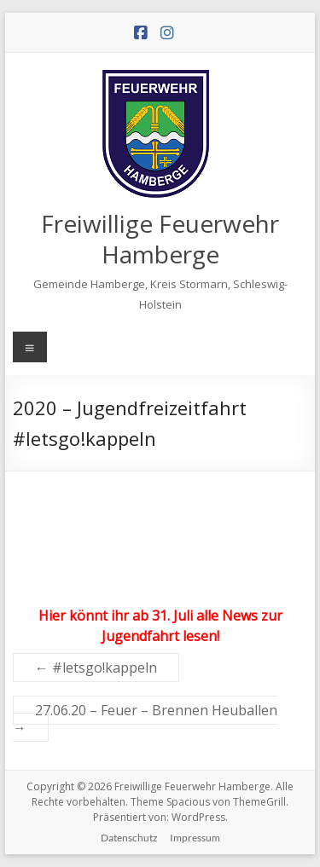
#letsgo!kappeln (96, 667)
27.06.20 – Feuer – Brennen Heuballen (145, 719)
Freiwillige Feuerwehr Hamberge (160, 238)
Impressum (195, 837)
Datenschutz (129, 837)
